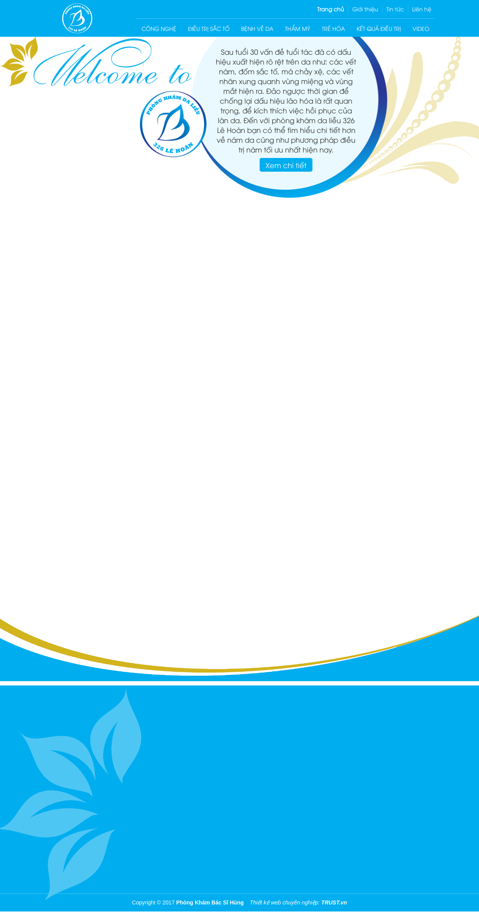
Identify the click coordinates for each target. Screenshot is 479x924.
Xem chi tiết (286, 165)
